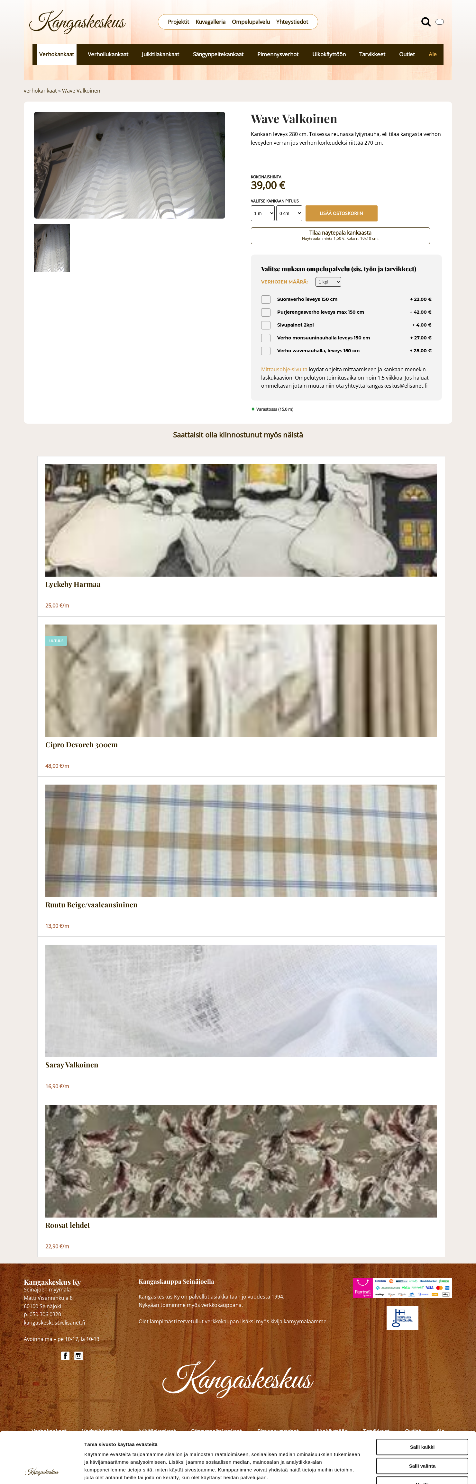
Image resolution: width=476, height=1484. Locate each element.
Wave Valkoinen (81, 90)
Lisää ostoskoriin (341, 213)
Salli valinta (422, 1418)
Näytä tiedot (344, 1471)
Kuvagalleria (210, 21)
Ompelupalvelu (251, 21)
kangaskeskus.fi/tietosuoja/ (140, 1445)
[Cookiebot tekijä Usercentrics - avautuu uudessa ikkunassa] (42, 1471)
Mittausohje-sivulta (284, 369)
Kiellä (422, 1436)
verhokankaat (40, 90)
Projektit (178, 21)
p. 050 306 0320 (42, 1314)
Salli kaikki (422, 1399)
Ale (433, 54)
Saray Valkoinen (71, 1064)
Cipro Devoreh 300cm (81, 744)
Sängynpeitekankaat (218, 54)
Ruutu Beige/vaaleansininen (91, 904)
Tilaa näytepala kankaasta (340, 235)
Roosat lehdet (67, 1225)
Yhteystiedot (292, 21)
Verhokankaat (56, 54)
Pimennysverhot (277, 54)
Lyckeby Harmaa (73, 584)
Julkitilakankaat (160, 54)
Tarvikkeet (372, 54)
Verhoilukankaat (108, 54)
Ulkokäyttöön (329, 54)
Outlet (407, 54)
